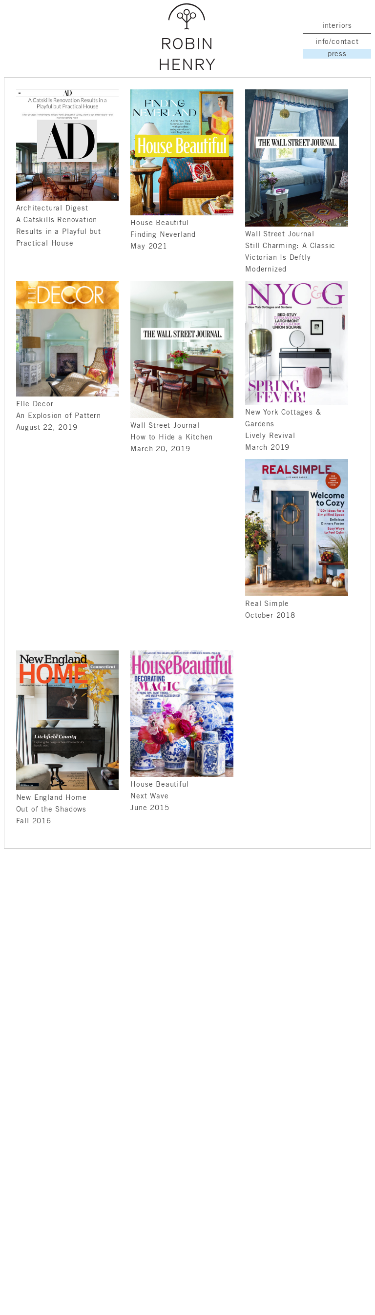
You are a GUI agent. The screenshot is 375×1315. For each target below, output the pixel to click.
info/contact (337, 41)
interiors (337, 25)
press (337, 53)
